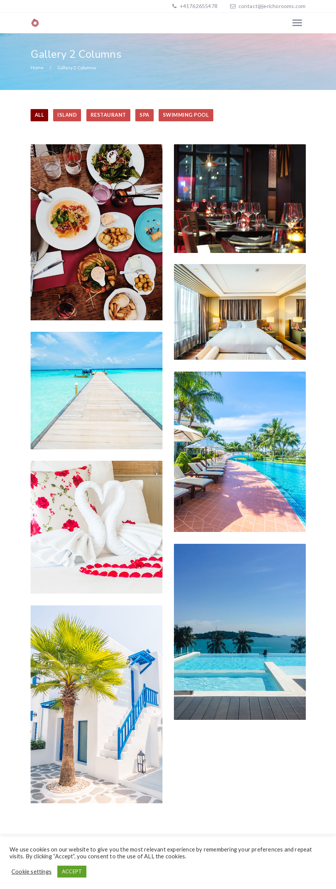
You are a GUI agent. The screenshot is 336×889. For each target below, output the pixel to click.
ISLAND (67, 115)
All (39, 115)
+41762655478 (198, 6)
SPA (144, 115)
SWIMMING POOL (186, 115)
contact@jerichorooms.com (272, 6)
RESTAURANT (108, 115)
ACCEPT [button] (72, 871)
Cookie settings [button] (31, 871)
